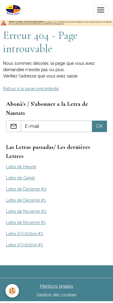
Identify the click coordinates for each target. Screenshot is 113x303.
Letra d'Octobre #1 (24, 244)
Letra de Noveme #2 (26, 211)
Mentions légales (56, 286)
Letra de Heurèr (21, 166)
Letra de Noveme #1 (26, 222)
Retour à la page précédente (31, 88)
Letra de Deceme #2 (26, 189)
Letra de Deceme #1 (26, 200)
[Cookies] (12, 291)
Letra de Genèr (20, 177)
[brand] (14, 10)
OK (99, 126)
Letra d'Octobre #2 (24, 233)
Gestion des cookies (56, 294)
